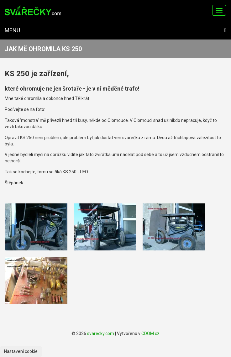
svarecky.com (100, 333)
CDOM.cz (150, 333)
